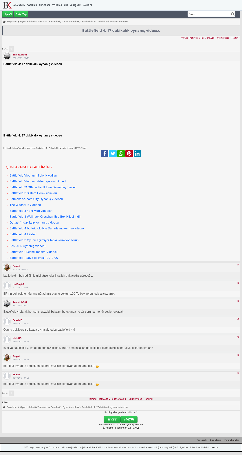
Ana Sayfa (19, 5)
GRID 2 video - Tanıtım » (228, 38)
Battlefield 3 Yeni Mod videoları (31, 211)
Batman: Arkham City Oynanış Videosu (36, 199)
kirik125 (17, 338)
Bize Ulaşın (215, 440)
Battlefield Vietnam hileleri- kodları (33, 175)
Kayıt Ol (87, 5)
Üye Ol (8, 14)
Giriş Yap (75, 5)
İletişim (214, 447)
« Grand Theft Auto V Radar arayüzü (197, 38)
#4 (238, 319)
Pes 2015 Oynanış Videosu (28, 246)
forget (16, 266)
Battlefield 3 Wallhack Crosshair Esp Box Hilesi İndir (45, 216)
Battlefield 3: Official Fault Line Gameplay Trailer (43, 187)
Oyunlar (57, 5)
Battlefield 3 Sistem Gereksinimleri (33, 193)
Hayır (129, 419)
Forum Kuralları (231, 440)
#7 (238, 373)
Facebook (202, 440)
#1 (238, 265)
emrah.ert (18, 320)
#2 (238, 283)
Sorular (32, 5)
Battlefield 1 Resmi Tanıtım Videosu (34, 252)
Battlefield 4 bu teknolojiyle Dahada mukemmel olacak (47, 228)
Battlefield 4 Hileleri (23, 234)
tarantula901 (20, 54)
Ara (66, 5)
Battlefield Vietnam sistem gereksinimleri (38, 181)
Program (44, 5)
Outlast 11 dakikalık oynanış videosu (34, 222)
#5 (238, 337)
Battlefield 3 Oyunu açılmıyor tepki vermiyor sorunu (45, 240)
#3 (238, 301)
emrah (16, 374)
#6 (238, 355)
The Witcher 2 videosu (25, 205)
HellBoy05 (18, 284)
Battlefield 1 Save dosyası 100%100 (34, 258)
